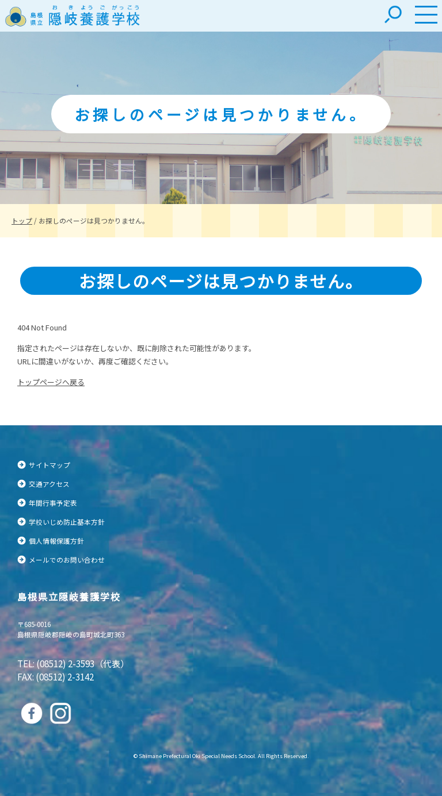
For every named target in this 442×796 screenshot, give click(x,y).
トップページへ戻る (51, 381)
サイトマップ (49, 465)
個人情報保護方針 (56, 540)
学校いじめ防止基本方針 (67, 521)
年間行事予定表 (53, 502)
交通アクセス (49, 484)
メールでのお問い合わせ (67, 559)
